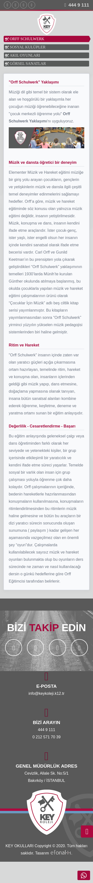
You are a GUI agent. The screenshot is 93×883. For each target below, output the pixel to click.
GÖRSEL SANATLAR (28, 63)
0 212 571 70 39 (47, 737)
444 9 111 (78, 4)
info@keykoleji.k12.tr (47, 693)
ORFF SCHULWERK (27, 39)
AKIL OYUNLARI (25, 55)
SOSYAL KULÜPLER (27, 47)
